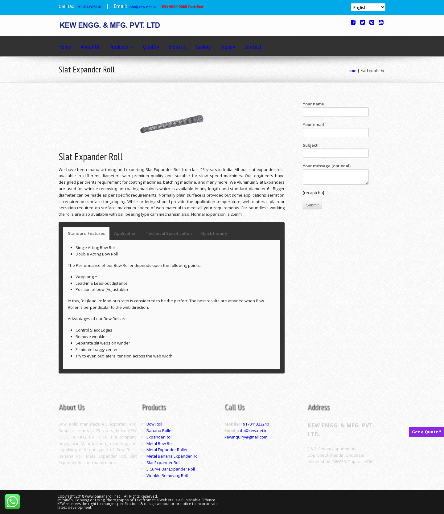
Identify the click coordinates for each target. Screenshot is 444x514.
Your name (336, 108)
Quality (151, 47)
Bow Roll (154, 424)
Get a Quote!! (426, 431)
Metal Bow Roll (160, 443)
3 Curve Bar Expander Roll (170, 469)
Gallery (203, 47)
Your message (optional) (336, 174)
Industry (177, 47)
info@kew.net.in (142, 6)
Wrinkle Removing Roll (167, 475)
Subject (336, 150)
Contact (253, 47)
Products (121, 47)
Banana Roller (159, 430)
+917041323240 (255, 424)
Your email (336, 129)
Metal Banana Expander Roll (172, 456)
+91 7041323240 (88, 6)
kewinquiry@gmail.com (245, 437)
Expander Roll (159, 437)
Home (65, 47)
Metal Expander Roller (167, 449)
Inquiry (227, 47)
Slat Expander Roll (163, 462)
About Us (90, 47)
